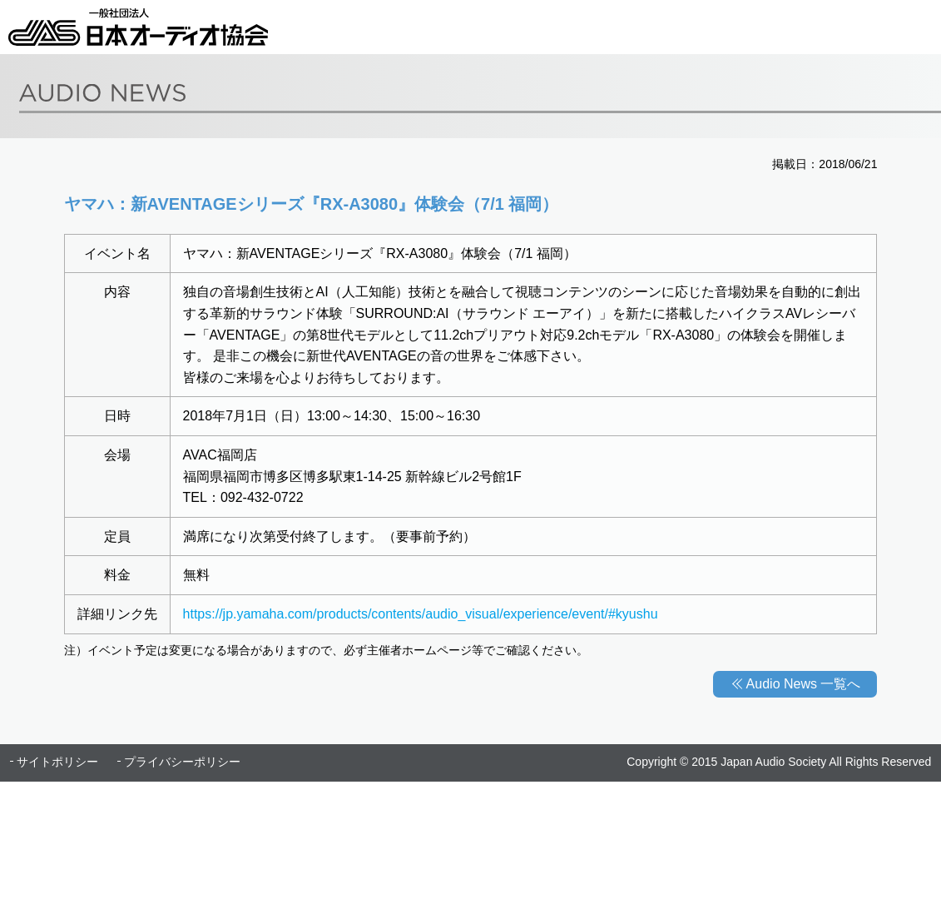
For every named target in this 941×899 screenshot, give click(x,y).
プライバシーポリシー (182, 761)
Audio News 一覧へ (803, 684)
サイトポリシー (57, 761)
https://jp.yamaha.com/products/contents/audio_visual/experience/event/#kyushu (420, 614)
